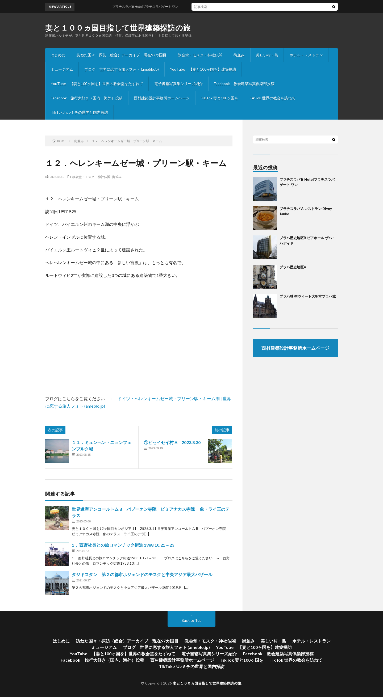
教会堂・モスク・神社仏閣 (200, 55)
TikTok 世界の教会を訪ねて (272, 98)
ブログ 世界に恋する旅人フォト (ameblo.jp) (121, 69)
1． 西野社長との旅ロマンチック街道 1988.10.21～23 (127, 544)
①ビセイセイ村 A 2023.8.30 (174, 442)
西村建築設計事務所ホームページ (162, 98)
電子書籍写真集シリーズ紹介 (178, 83)
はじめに (58, 55)
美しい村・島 (267, 55)
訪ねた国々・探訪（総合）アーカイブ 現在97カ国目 (121, 55)
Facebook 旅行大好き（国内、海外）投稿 (87, 98)
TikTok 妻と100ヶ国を (219, 98)
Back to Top (192, 620)
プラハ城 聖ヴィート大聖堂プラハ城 (308, 296)
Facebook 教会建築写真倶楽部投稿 (244, 83)
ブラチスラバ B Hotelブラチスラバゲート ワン (148, 7)
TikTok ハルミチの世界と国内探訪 (79, 112)
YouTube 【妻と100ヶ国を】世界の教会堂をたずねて (97, 83)
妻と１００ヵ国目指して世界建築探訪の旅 (118, 27)
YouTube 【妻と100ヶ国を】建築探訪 (203, 69)
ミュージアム (62, 69)
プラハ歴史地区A (293, 267)
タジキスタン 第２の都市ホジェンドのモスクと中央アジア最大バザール (142, 574)
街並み (239, 55)
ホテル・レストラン (306, 55)
